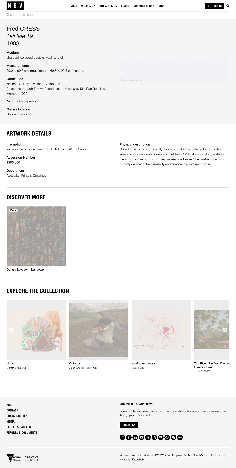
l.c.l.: (50, 149)
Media (11, 421)
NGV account (142, 415)
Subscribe (128, 425)
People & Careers (19, 427)
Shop (161, 6)
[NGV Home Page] (15, 5)
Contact (12, 410)
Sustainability (17, 416)
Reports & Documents (22, 432)
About (11, 405)
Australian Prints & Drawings (26, 175)
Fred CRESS (23, 28)
